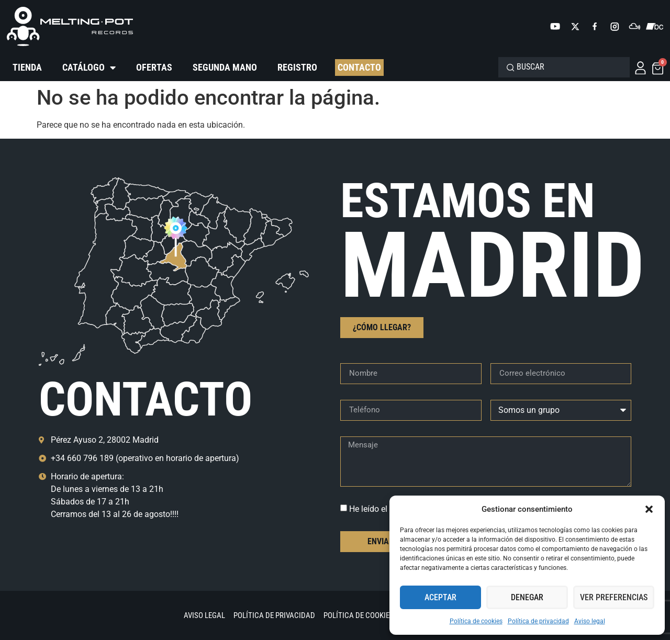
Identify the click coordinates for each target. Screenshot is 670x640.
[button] (649, 509)
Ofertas (154, 67)
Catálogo (89, 67)
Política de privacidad (538, 621)
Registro (297, 67)
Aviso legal (589, 621)
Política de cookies (476, 621)
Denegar (527, 597)
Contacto (359, 67)
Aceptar (440, 597)
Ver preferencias (613, 597)
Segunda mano (225, 67)
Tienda (27, 67)
